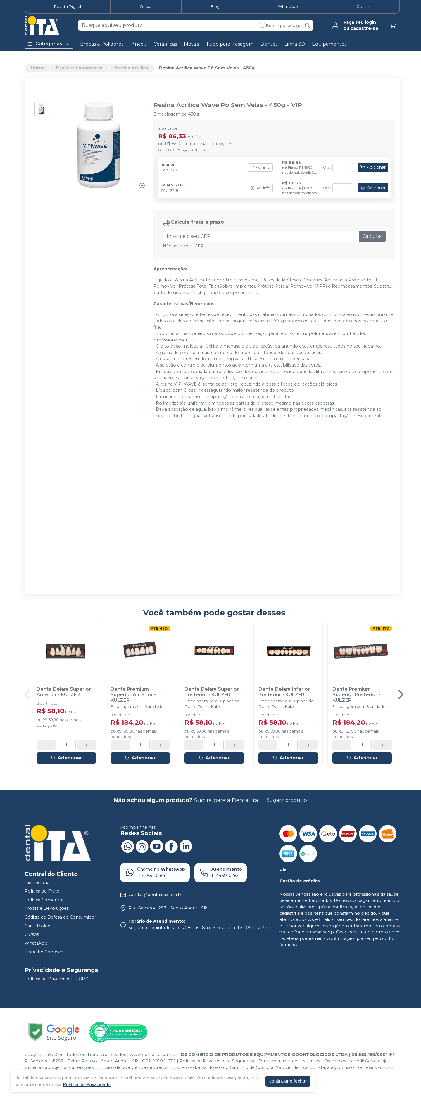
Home (38, 68)
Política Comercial (44, 899)
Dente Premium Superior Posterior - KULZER (356, 694)
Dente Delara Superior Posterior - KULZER (211, 691)
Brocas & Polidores (101, 44)
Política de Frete (42, 891)
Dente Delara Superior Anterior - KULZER (64, 691)
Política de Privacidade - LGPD (57, 978)
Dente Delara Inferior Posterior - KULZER (284, 691)
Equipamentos (329, 44)
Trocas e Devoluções (47, 908)
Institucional (38, 882)
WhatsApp (288, 6)
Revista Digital (67, 6)
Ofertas (363, 6)
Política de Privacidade (87, 1084)
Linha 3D (294, 44)
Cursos (145, 6)
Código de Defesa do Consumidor (60, 917)
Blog (215, 6)
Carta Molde (37, 926)
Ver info (260, 167)
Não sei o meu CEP (183, 246)
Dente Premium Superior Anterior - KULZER (133, 694)
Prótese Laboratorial (79, 68)
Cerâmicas (165, 44)
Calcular (372, 236)
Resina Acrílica (131, 68)
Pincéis (138, 44)
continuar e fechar (288, 1081)
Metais (191, 44)
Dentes (268, 44)
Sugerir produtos (287, 800)
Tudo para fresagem (229, 44)
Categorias (48, 44)
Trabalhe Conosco (44, 952)
